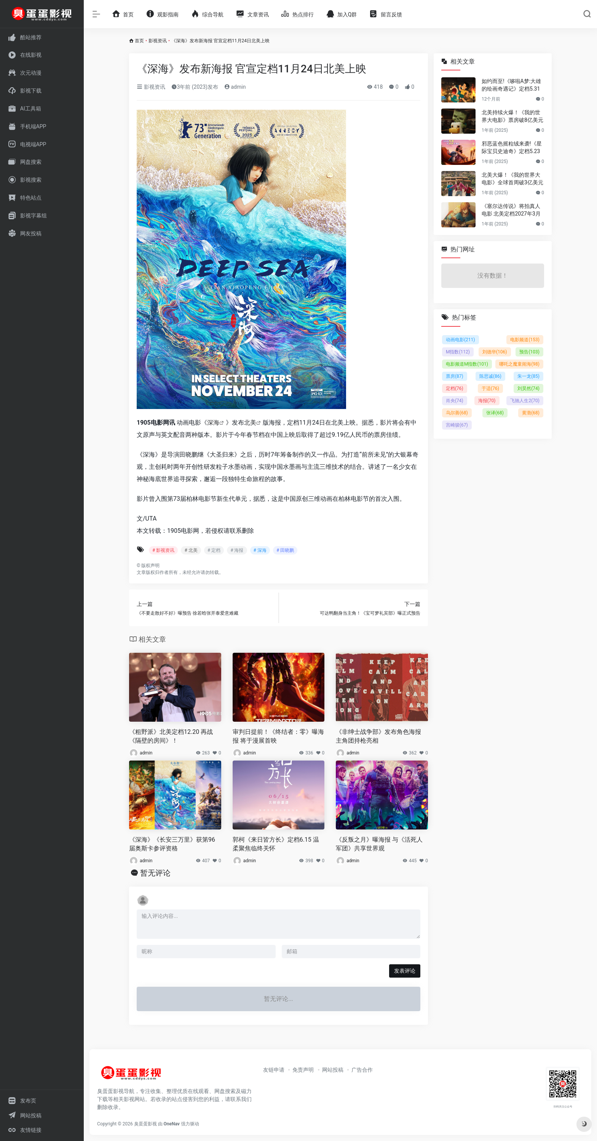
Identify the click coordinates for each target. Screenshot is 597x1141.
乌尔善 (457, 412)
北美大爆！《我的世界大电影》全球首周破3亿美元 (512, 178)
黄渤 (531, 412)
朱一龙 (528, 376)
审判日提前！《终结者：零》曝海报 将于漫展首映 (278, 736)
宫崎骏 (457, 425)
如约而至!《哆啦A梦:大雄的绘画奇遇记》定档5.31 (511, 85)
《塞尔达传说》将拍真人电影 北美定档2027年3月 (511, 210)
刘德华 (494, 352)
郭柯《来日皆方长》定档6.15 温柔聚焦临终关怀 (276, 844)
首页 (139, 40)
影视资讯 (157, 40)
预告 (529, 352)
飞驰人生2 (525, 400)
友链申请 (273, 1070)
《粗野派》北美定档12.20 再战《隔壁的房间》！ (171, 736)
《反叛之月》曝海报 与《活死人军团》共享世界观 (379, 844)
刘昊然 (528, 388)
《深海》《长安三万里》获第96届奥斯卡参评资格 (172, 844)
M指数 (458, 352)
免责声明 (303, 1070)
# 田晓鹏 (285, 550)
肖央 (454, 400)
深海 (213, 422)
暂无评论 (155, 872)
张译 (495, 412)
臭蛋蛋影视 (145, 1124)
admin (235, 87)
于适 (490, 388)
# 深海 (260, 550)
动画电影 (460, 339)
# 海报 (236, 550)
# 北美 (190, 550)
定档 (454, 388)
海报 (487, 400)
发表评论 (404, 971)
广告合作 (362, 1070)
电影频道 (525, 339)
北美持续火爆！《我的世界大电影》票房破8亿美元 (512, 116)
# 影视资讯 (163, 550)
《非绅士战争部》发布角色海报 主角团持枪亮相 (378, 736)
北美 (250, 422)
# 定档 (214, 550)
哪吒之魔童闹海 (519, 364)
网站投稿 (332, 1070)
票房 (454, 376)
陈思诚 (490, 376)
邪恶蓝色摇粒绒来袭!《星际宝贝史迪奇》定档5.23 (512, 147)
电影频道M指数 (467, 364)
